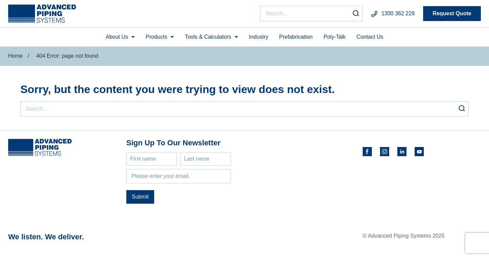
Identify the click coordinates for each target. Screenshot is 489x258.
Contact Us (370, 37)
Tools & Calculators (208, 37)
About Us (117, 37)
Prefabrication (296, 37)
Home (15, 56)
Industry (258, 37)
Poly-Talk (335, 37)
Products (156, 37)
